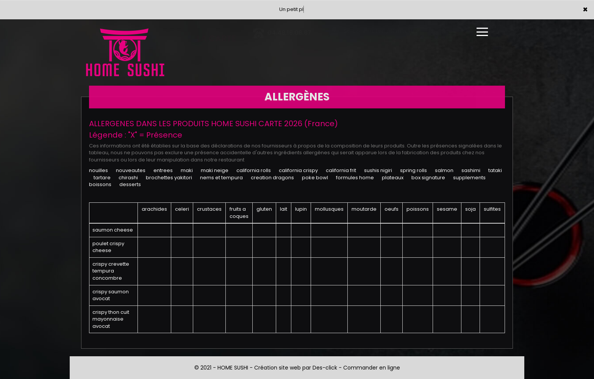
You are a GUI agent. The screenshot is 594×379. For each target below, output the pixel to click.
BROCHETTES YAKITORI (169, 177)
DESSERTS (130, 184)
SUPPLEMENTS (469, 177)
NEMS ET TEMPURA (221, 177)
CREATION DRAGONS (272, 177)
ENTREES (163, 170)
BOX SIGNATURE (428, 177)
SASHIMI (470, 170)
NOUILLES (98, 170)
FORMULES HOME (355, 177)
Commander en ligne (371, 367)
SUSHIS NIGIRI (378, 170)
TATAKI (495, 170)
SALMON (444, 170)
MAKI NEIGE (214, 170)
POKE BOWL (315, 177)
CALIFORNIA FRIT (341, 170)
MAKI (187, 170)
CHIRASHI (128, 177)
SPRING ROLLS (413, 170)
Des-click (325, 367)
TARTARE (102, 177)
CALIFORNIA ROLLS (253, 170)
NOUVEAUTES (130, 170)
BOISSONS (100, 184)
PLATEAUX (392, 177)
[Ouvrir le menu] (482, 32)
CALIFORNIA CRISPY (298, 170)
